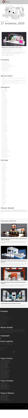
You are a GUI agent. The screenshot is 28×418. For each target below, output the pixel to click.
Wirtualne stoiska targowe (5, 67)
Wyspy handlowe (4, 157)
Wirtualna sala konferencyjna (6, 70)
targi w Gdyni (4, 110)
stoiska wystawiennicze (5, 90)
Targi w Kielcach (4, 116)
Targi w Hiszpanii (4, 113)
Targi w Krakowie (4, 118)
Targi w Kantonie (4, 114)
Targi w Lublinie (4, 122)
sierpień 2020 (4, 197)
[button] (26, 1)
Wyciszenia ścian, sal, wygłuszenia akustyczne (6, 318)
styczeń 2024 (4, 164)
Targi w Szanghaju (4, 139)
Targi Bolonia (4, 92)
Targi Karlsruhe (4, 95)
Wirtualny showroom (5, 154)
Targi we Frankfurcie (5, 147)
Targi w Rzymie (4, 137)
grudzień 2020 (4, 193)
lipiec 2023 (3, 170)
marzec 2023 (4, 173)
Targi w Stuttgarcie (4, 138)
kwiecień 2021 (4, 190)
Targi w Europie (4, 108)
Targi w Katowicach (5, 115)
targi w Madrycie (4, 123)
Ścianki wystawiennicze (3, 316)
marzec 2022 (4, 182)
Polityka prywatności (3, 348)
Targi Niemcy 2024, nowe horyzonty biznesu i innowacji (10, 82)
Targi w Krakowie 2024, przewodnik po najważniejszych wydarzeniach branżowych (14, 81)
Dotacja (1, 349)
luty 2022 (3, 183)
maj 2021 (3, 189)
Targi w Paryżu (4, 133)
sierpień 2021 (4, 186)
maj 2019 (3, 205)
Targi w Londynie (4, 121)
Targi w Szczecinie (4, 140)
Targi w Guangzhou (5, 111)
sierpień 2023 (4, 169)
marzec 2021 (4, 191)
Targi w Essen (4, 107)
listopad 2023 (4, 166)
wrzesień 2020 (4, 196)
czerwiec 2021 (4, 188)
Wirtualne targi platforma (5, 69)
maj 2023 (3, 172)
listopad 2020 (4, 194)
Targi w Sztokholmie (5, 141)
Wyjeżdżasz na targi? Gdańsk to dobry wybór (12, 47)
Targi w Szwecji (4, 142)
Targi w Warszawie (4, 145)
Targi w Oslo (4, 132)
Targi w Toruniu (4, 143)
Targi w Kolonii (4, 117)
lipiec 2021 (3, 187)
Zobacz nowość (4, 71)
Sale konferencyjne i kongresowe (4, 317)
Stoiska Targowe (4, 49)
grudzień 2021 (4, 185)
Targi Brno (3, 93)
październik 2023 (4, 167)
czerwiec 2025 (4, 162)
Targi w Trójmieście (20, 49)
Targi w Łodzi (4, 120)
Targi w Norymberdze (5, 131)
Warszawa (11, 330)
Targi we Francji (4, 146)
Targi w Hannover (4, 112)
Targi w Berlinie (4, 99)
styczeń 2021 (4, 192)
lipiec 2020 (3, 198)
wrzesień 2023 (4, 168)
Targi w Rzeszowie (4, 136)
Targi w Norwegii (4, 130)
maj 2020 (3, 199)
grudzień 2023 (4, 165)
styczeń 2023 (4, 175)
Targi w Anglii (4, 97)
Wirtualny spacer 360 (5, 155)
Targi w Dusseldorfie (5, 106)
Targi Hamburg (4, 94)
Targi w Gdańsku (10, 49)
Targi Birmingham (4, 91)
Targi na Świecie (4, 96)
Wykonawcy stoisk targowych (6, 50)
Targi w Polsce (15, 49)
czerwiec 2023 (4, 171)
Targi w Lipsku (4, 119)
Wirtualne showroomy (5, 68)
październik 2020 (4, 195)
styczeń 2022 (4, 184)
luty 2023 (3, 174)
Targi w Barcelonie (4, 98)
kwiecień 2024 (4, 163)
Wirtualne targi (4, 153)
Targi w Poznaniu (4, 135)
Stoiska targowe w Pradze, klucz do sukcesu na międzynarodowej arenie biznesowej (14, 80)
